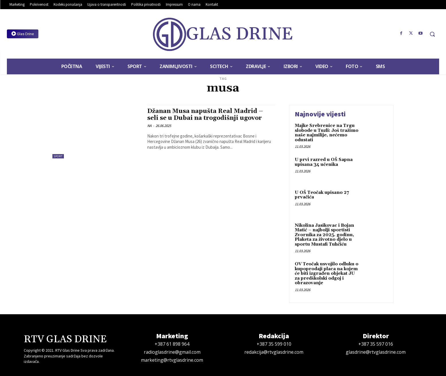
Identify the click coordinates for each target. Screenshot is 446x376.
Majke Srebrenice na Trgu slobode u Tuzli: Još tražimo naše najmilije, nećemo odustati (326, 133)
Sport (58, 156)
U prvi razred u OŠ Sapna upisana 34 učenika (324, 162)
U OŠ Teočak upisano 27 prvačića (322, 195)
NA (149, 125)
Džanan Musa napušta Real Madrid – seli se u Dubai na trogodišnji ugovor (205, 115)
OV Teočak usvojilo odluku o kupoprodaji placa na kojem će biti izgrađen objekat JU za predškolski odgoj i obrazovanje (326, 273)
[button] (432, 34)
